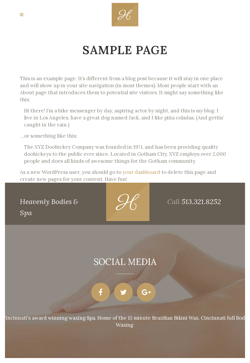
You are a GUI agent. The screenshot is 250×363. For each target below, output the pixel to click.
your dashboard (141, 172)
